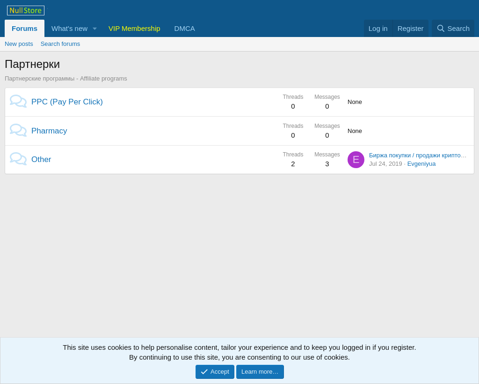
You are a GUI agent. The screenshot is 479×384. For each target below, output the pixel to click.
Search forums (60, 43)
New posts (19, 43)
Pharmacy (49, 130)
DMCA (184, 28)
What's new (69, 28)
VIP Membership (134, 28)
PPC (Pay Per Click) (67, 101)
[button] (95, 28)
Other (41, 159)
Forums (24, 28)
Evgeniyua (421, 163)
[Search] (453, 28)
